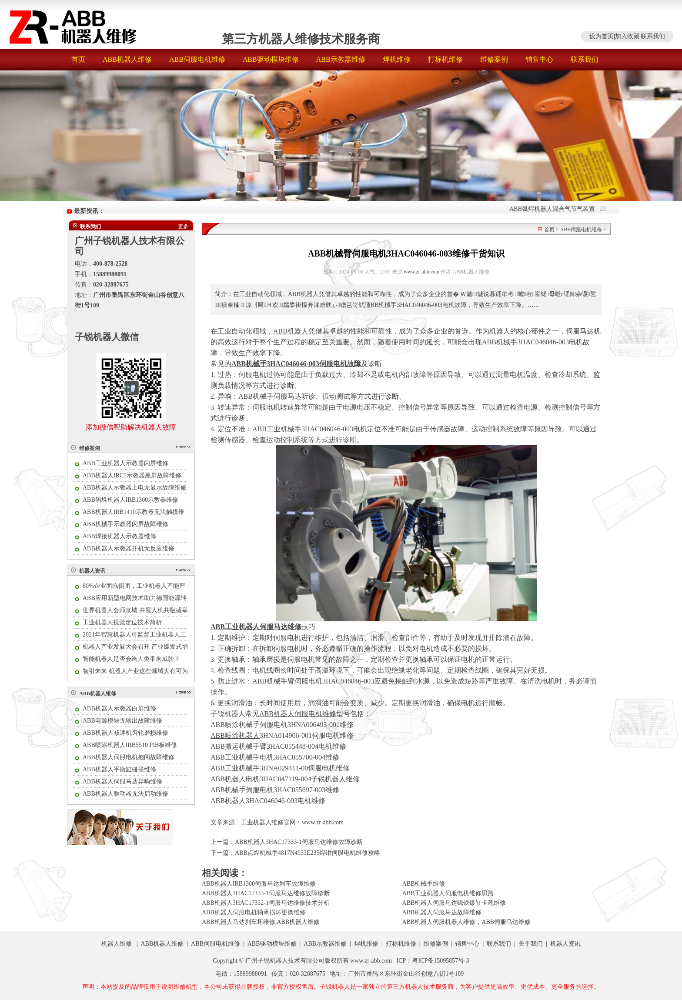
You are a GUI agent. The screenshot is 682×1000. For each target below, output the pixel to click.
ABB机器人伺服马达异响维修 (122, 781)
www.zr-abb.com (421, 272)
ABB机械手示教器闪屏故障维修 (125, 524)
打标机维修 (445, 59)
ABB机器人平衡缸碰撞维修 (119, 769)
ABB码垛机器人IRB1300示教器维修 (130, 500)
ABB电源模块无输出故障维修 (122, 720)
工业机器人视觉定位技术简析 (122, 622)
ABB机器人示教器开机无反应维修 (128, 548)
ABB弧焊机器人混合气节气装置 (559, 209)
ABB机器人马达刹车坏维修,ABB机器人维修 (261, 922)
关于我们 (530, 943)
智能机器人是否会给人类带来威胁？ (131, 659)
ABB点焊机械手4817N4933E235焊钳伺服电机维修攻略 (307, 853)
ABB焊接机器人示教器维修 (119, 536)
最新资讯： (89, 211)
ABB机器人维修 (127, 59)
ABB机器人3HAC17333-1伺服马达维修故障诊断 (299, 842)
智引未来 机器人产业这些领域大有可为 (135, 671)
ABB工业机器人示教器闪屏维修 (125, 463)
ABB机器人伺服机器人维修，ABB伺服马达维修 (466, 922)
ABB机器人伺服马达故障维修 (442, 912)
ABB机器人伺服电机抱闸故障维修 (128, 757)
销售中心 (539, 59)
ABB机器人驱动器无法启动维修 (125, 793)
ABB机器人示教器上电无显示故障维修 (135, 487)
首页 (78, 59)
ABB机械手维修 (423, 883)
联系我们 (653, 36)
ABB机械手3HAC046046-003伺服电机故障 (296, 363)
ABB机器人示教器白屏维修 (119, 708)
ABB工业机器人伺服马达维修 (256, 626)
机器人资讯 (92, 571)
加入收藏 (627, 36)
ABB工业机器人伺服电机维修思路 (448, 893)
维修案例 (494, 59)
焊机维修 (397, 59)
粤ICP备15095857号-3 (440, 960)
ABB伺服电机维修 (197, 59)
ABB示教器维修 (340, 59)
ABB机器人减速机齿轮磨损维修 (125, 733)
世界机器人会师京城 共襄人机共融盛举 (135, 610)
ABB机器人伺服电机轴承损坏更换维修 (254, 912)
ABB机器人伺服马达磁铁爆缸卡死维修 (454, 903)
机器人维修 (116, 943)
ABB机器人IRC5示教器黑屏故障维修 (132, 475)
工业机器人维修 (262, 822)
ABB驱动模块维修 (271, 59)
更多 (183, 226)
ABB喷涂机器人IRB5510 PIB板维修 (130, 745)
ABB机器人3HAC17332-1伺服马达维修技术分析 (266, 903)
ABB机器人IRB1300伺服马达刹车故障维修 (259, 883)
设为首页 (601, 36)
